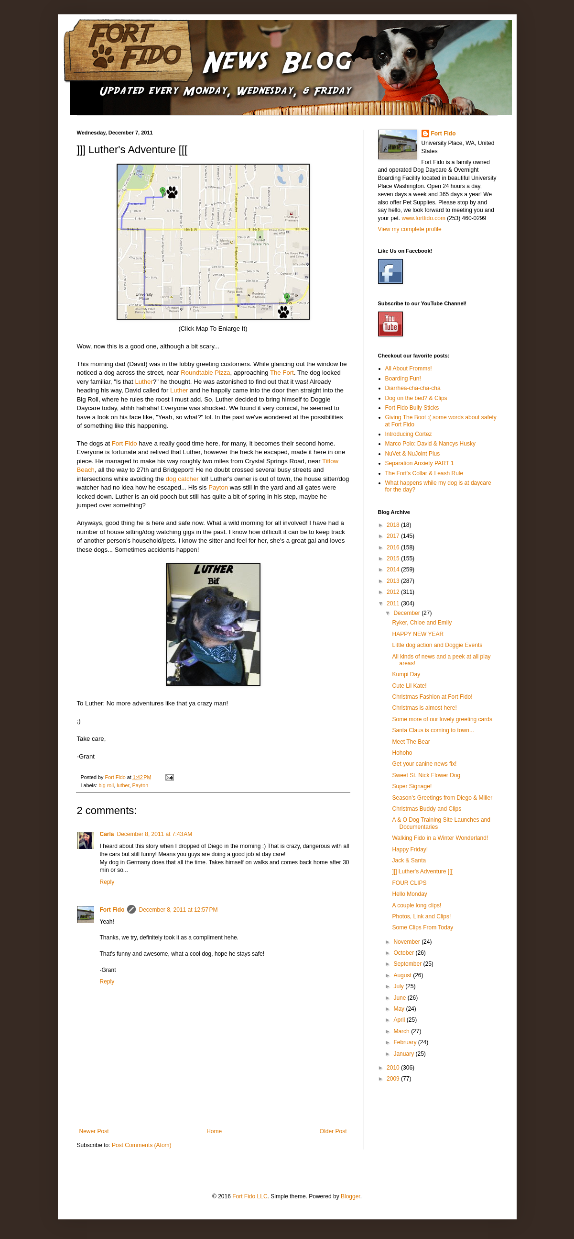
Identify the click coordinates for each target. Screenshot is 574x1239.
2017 (394, 536)
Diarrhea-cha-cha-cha (413, 388)
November (407, 941)
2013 (394, 581)
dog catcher (182, 478)
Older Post (333, 1131)
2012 (394, 592)
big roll (106, 785)
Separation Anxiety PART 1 (419, 463)
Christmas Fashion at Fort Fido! (432, 696)
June (400, 997)
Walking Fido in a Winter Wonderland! (440, 838)
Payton (218, 487)
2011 (394, 603)
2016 (394, 547)
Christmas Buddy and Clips (426, 808)
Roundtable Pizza (205, 372)
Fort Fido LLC (249, 1196)
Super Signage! (412, 786)
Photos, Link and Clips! (421, 916)
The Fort (282, 372)
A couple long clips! (416, 905)
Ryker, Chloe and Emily (422, 622)
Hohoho (402, 752)
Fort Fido (124, 443)
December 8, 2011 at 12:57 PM (178, 909)
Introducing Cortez (408, 434)
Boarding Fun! (403, 378)
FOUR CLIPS (409, 883)
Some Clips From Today (422, 927)
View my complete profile (410, 229)
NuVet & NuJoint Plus (412, 453)
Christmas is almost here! (424, 707)
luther (123, 785)
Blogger (350, 1196)
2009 (394, 1078)
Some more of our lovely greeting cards (442, 719)
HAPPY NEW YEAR (418, 634)
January (404, 1053)
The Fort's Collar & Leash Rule (424, 473)
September (408, 963)
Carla (107, 834)
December (407, 613)
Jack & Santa (409, 860)
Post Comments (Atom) (142, 1145)
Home (214, 1131)
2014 (394, 569)
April (399, 1019)
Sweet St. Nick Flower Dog (426, 775)
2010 (394, 1067)
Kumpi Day (406, 674)
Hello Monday (409, 894)
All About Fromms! (408, 368)
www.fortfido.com (423, 218)
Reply (107, 882)
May (399, 1008)
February (405, 1042)
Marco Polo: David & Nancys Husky (430, 443)
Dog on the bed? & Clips (416, 398)
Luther (143, 381)
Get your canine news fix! (424, 763)
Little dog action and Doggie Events (437, 645)
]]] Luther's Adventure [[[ (422, 871)
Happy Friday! (410, 849)
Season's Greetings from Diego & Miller (442, 797)
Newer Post (94, 1131)
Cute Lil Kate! (409, 685)
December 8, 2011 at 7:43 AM (155, 834)
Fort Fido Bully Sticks (412, 407)
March (402, 1031)
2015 (394, 558)
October (404, 952)
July (399, 986)
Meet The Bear (411, 741)
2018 (394, 525)
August (403, 975)
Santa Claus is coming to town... (433, 730)
